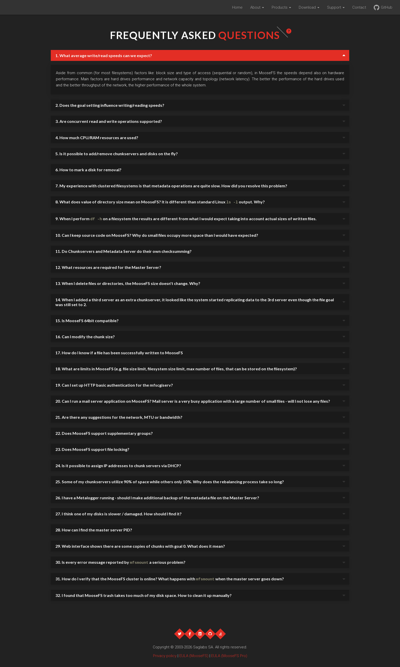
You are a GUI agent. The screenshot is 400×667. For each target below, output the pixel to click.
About (257, 7)
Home (237, 7)
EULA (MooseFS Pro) (229, 653)
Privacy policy (165, 653)
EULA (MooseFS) (193, 653)
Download (309, 7)
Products (281, 7)
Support (336, 7)
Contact (359, 7)
